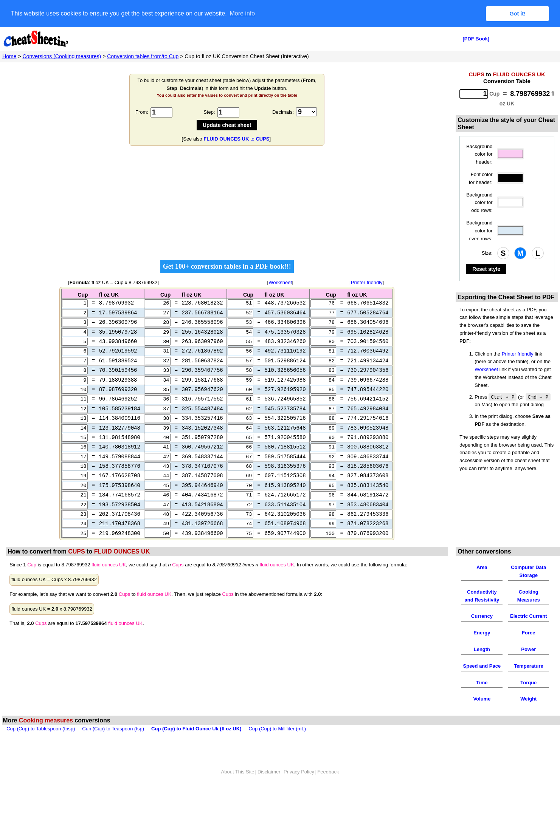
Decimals (282, 112)
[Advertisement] (227, 205)
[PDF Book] (475, 39)
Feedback (328, 787)
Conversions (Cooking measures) (62, 56)
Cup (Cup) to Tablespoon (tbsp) (40, 744)
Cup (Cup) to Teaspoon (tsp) (113, 744)
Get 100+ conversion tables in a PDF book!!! (227, 266)
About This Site (237, 787)
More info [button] (242, 13)
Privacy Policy (299, 787)
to (236, 139)
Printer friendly (367, 282)
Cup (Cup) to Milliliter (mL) (277, 744)
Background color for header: (479, 154)
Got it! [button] (518, 14)
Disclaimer (269, 787)
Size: (487, 253)
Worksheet (280, 282)
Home (9, 56)
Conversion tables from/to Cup (142, 56)
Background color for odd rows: (479, 202)
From (141, 112)
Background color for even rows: (479, 230)
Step (208, 112)
